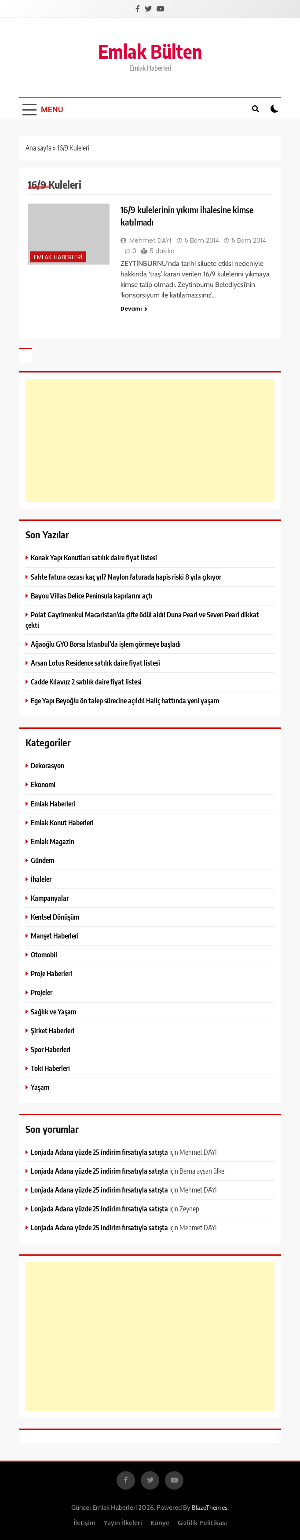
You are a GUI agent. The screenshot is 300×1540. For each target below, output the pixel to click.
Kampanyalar (50, 898)
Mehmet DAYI (150, 240)
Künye (159, 1523)
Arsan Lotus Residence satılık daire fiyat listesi (95, 662)
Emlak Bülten (150, 51)
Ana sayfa (38, 147)
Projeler (41, 992)
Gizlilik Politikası (202, 1523)
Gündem (42, 860)
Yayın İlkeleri (123, 1523)
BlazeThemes (209, 1507)
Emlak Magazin (52, 841)
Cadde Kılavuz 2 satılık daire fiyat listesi (86, 681)
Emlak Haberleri (58, 257)
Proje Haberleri (51, 973)
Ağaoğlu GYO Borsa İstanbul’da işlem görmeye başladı (106, 643)
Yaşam (40, 1087)
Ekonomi (43, 784)
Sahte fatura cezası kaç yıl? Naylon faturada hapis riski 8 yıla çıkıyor (126, 576)
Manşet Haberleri (55, 935)
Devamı (134, 308)
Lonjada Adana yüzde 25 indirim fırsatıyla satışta (99, 1152)
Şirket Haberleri (52, 1030)
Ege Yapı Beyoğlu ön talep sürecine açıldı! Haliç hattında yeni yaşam (125, 700)
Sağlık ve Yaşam (53, 1011)
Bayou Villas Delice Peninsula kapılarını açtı (92, 595)
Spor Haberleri (50, 1049)
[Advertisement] (150, 440)
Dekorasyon (47, 765)
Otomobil (44, 954)
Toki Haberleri (50, 1068)
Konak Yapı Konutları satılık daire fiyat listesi (94, 557)
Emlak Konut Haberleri (62, 822)
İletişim (84, 1523)
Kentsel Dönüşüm (55, 916)
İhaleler (41, 879)
